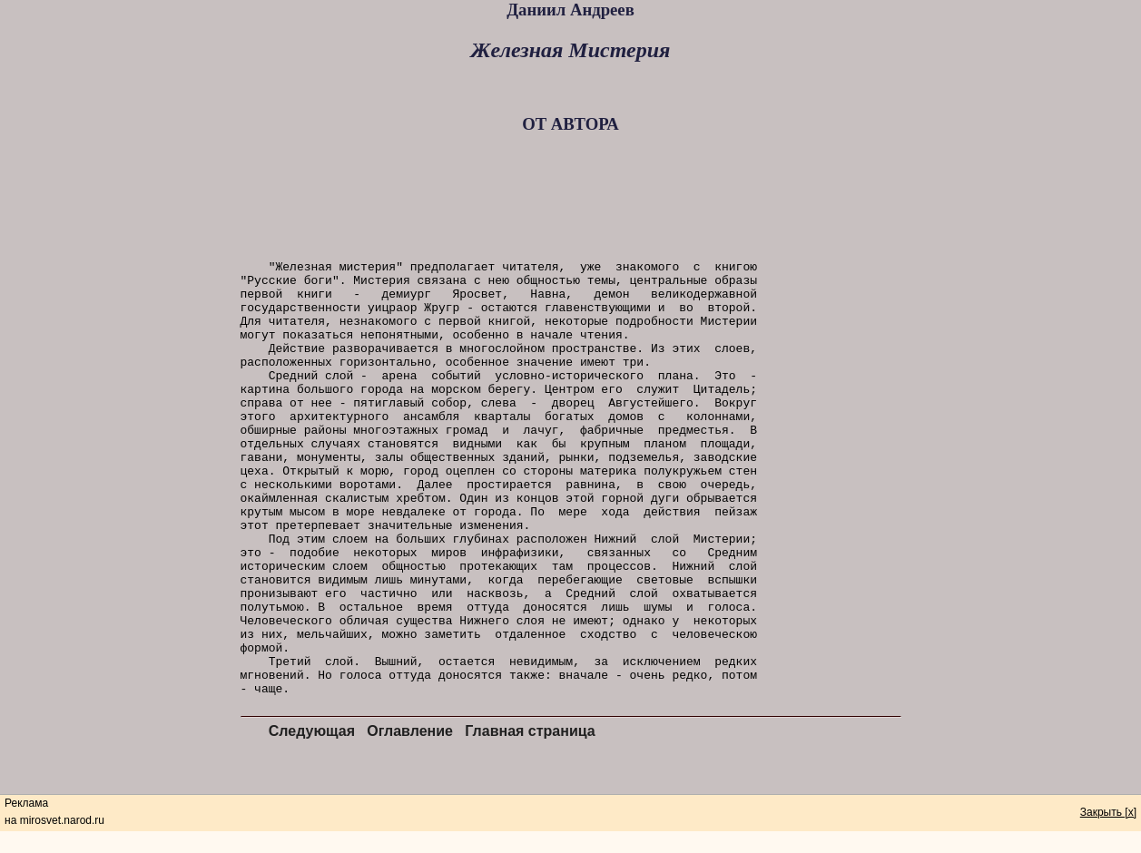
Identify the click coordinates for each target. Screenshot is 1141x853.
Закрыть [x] (1108, 812)
